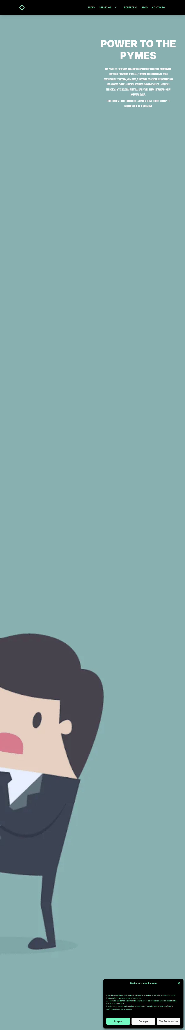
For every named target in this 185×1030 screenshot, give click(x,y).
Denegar (143, 1021)
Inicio (91, 7)
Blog (145, 7)
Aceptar (118, 1021)
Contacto (158, 7)
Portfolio (130, 7)
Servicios (109, 7)
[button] (178, 983)
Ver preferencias (168, 1021)
